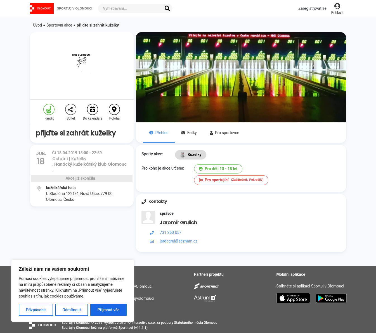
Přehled (158, 132)
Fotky (189, 132)
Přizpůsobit (36, 310)
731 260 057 (170, 232)
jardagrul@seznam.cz (178, 241)
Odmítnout (71, 310)
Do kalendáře (93, 112)
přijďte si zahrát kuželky (98, 25)
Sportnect (125, 328)
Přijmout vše (109, 310)
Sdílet (70, 112)
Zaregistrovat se (312, 8)
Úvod (37, 25)
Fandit (49, 112)
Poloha (114, 112)
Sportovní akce (59, 25)
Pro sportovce (224, 132)
